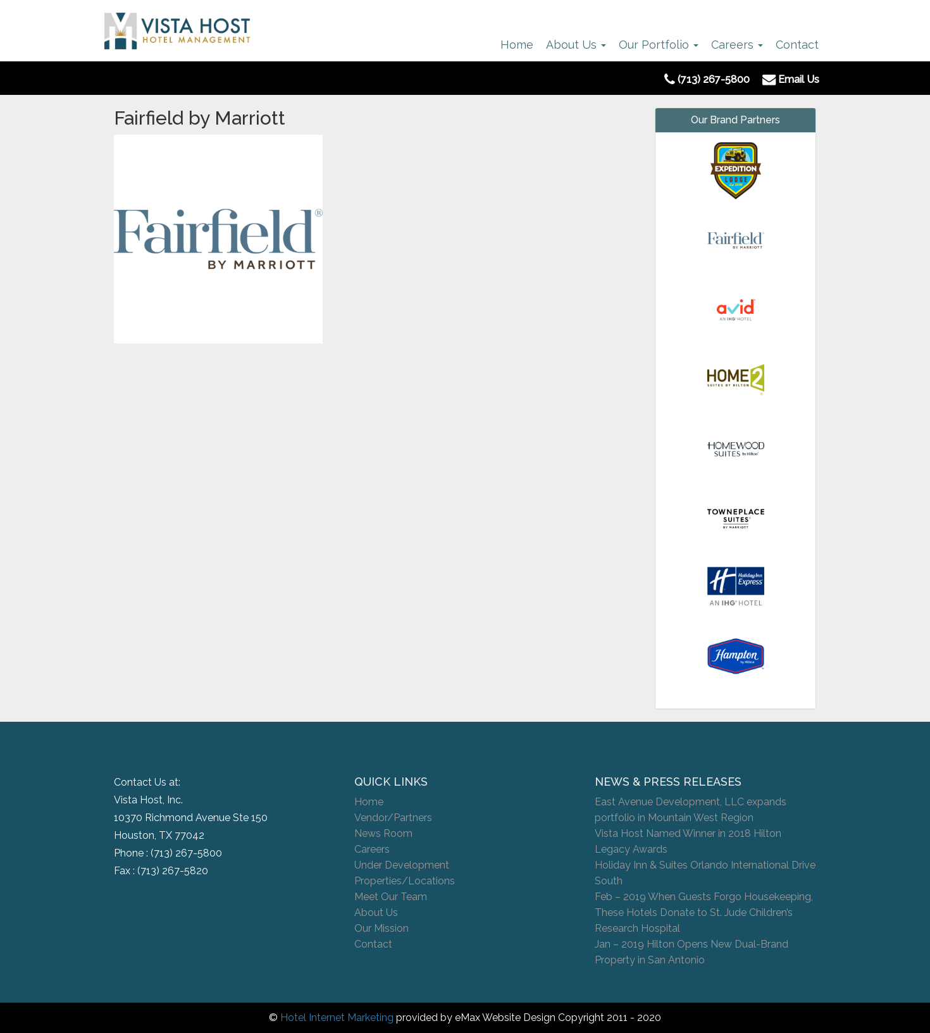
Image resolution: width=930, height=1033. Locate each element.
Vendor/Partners (393, 818)
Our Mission (381, 928)
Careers (737, 44)
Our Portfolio (658, 44)
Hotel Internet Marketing (337, 1017)
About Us (576, 44)
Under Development (401, 865)
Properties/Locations (404, 881)
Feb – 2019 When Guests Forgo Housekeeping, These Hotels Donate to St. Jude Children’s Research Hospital (704, 912)
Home (516, 44)
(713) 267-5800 (186, 853)
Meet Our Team (390, 897)
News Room (383, 833)
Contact (797, 44)
